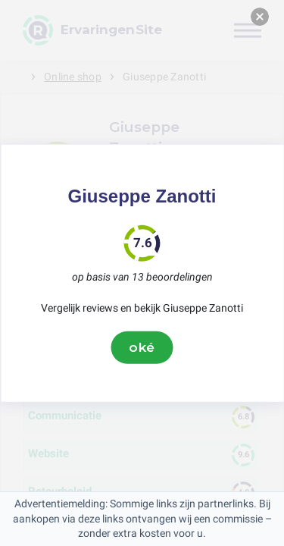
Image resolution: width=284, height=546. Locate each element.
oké (142, 347)
